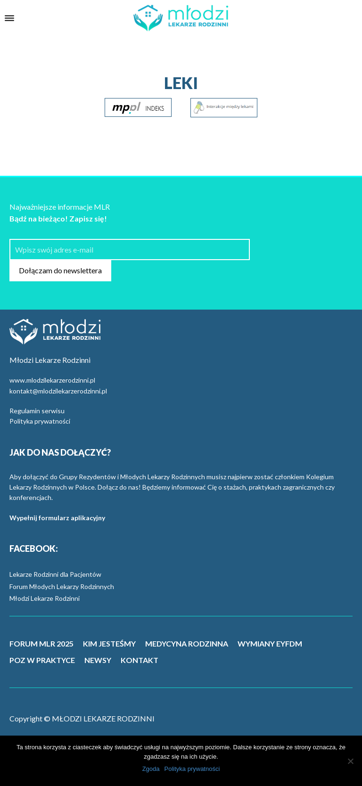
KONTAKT (139, 659)
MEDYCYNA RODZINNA (186, 643)
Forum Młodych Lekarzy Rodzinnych (61, 586)
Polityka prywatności (39, 421)
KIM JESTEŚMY (109, 643)
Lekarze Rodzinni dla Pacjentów (55, 574)
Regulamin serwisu (37, 411)
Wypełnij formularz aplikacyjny (57, 518)
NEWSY (97, 659)
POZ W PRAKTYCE (42, 659)
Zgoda (151, 768)
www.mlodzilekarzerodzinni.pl (52, 380)
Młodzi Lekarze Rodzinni (44, 598)
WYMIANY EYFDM (270, 643)
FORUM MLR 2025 (41, 643)
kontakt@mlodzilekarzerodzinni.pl (58, 391)
